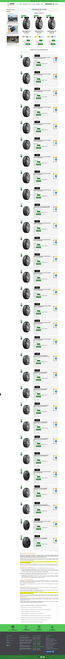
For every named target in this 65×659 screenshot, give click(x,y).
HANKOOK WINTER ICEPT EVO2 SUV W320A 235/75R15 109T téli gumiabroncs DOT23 (42, 207)
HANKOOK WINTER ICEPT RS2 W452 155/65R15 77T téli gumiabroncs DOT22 (42, 58)
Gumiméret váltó (38, 4)
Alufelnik (33, 4)
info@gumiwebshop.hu (9, 640)
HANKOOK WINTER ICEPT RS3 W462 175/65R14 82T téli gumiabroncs (26, 31)
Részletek (35, 66)
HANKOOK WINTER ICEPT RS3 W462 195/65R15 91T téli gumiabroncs (42, 124)
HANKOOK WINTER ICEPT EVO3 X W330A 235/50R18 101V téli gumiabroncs (41, 455)
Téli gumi (21, 4)
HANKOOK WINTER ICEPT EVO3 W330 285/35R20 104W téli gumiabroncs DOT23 (42, 505)
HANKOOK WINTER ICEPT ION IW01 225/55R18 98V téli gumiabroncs (42, 522)
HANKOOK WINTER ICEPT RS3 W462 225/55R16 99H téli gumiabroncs (42, 339)
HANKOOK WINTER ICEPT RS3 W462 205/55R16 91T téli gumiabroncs (42, 223)
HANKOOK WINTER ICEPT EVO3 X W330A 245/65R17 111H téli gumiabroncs (41, 439)
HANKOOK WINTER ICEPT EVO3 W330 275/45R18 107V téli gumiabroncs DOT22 (42, 356)
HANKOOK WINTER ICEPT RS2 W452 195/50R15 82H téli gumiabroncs (42, 140)
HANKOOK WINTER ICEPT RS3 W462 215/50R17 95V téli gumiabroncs (42, 323)
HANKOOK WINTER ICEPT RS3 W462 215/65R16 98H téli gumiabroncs (42, 290)
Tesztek (42, 4)
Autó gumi (30, 4)
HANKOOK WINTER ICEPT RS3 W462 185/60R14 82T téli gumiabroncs (42, 157)
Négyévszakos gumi (25, 4)
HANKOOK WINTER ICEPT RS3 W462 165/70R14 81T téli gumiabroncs (42, 91)
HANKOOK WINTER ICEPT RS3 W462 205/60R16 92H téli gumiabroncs (42, 256)
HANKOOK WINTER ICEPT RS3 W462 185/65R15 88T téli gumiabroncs (52, 31)
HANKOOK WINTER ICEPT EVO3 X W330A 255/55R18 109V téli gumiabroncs (41, 406)
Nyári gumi (17, 4)
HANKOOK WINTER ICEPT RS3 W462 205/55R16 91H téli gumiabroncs (39, 31)
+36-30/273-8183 (9, 643)
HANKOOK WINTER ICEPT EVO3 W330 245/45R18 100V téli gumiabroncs (40, 422)
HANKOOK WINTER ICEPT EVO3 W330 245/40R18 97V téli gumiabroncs (40, 389)
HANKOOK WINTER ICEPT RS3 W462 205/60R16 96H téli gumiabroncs (42, 273)
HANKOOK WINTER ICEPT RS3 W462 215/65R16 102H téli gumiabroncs (42, 306)
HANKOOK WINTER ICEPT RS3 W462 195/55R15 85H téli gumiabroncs (42, 240)
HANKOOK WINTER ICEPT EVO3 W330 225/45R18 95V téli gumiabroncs (40, 372)
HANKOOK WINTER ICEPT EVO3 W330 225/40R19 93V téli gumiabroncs (40, 488)
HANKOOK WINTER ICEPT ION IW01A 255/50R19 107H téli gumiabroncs (40, 538)
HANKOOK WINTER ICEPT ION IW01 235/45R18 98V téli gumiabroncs (42, 472)
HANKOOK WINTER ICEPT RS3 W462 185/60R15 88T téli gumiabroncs (42, 174)
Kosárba (28, 44)
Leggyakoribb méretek (48, 4)
